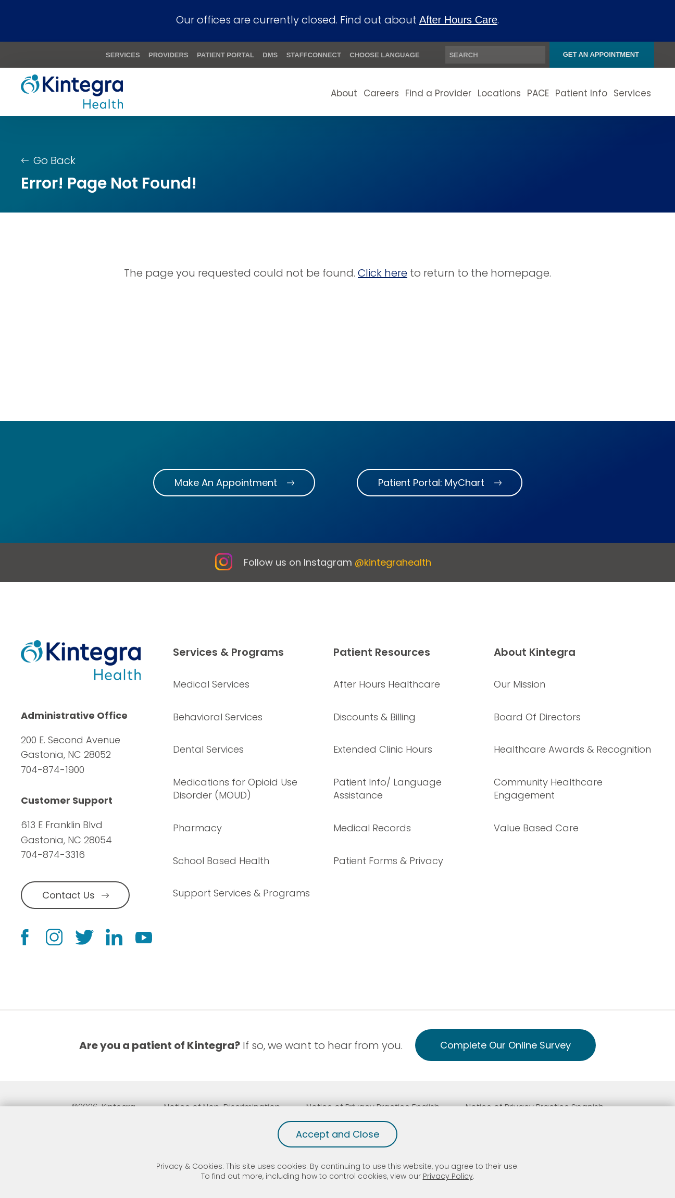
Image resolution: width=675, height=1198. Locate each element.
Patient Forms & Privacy (388, 860)
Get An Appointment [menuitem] (601, 54)
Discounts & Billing (374, 716)
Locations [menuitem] (499, 93)
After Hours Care (458, 20)
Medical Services (211, 684)
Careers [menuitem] (381, 93)
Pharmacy (197, 827)
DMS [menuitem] (270, 55)
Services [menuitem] (123, 55)
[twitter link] (84, 937)
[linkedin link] (114, 937)
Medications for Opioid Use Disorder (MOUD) (235, 789)
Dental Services (208, 749)
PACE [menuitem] (538, 93)
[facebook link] (25, 937)
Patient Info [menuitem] (581, 93)
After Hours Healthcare (386, 684)
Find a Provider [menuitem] (438, 93)
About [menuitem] (344, 93)
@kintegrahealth (393, 562)
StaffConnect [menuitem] (313, 55)
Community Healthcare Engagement (548, 789)
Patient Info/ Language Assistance (387, 789)
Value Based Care (536, 827)
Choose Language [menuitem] (384, 55)
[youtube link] (143, 937)
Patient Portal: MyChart (431, 482)
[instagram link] (54, 937)
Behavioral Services (217, 716)
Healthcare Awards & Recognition (572, 749)
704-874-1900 (52, 769)
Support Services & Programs (241, 893)
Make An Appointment (225, 482)
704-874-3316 (53, 855)
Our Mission (519, 684)
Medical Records (372, 827)
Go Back (54, 160)
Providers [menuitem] (168, 55)
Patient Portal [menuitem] (225, 55)
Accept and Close (337, 1134)
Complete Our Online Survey (505, 1045)
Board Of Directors (537, 716)
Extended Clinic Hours (382, 749)
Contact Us (68, 895)
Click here (382, 273)
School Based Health (221, 860)
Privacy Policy (448, 1176)
